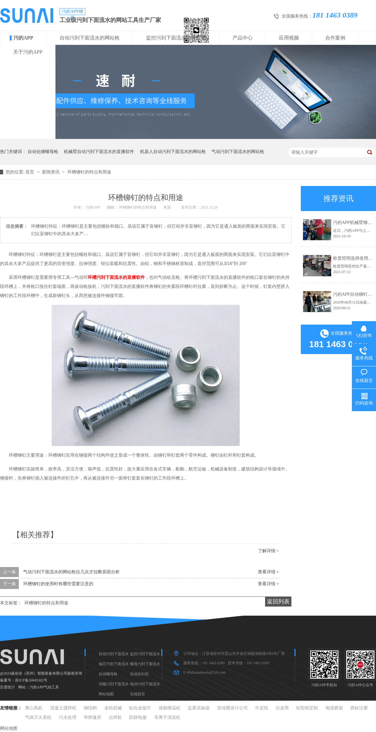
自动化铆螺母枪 (43, 151)
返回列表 (278, 601)
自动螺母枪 (108, 674)
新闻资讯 (51, 172)
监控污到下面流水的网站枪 (176, 37)
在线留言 (137, 694)
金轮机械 (113, 708)
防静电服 (138, 717)
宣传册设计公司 (232, 708)
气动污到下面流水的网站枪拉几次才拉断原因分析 (71, 572)
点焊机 (115, 717)
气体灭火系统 (38, 717)
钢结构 (90, 708)
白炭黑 (282, 708)
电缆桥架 (334, 708)
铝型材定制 (307, 708)
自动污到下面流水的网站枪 (90, 37)
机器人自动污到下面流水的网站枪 (173, 151)
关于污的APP (27, 52)
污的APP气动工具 (44, 687)
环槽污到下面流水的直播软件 (116, 277)
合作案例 (335, 37)
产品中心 (242, 37)
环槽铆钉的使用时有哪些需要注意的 (58, 583)
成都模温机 (169, 708)
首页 (30, 172)
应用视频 (289, 37)
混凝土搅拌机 (63, 708)
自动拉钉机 (139, 674)
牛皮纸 (261, 708)
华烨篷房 (92, 717)
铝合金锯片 (140, 708)
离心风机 (34, 708)
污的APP (23, 37)
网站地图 (106, 694)
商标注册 (359, 708)
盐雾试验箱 (199, 708)
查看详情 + (268, 572)
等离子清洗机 (167, 717)
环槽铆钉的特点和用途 (89, 172)
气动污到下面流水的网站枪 (238, 151)
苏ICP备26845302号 (31, 680)
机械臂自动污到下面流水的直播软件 (99, 151)
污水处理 (67, 717)
